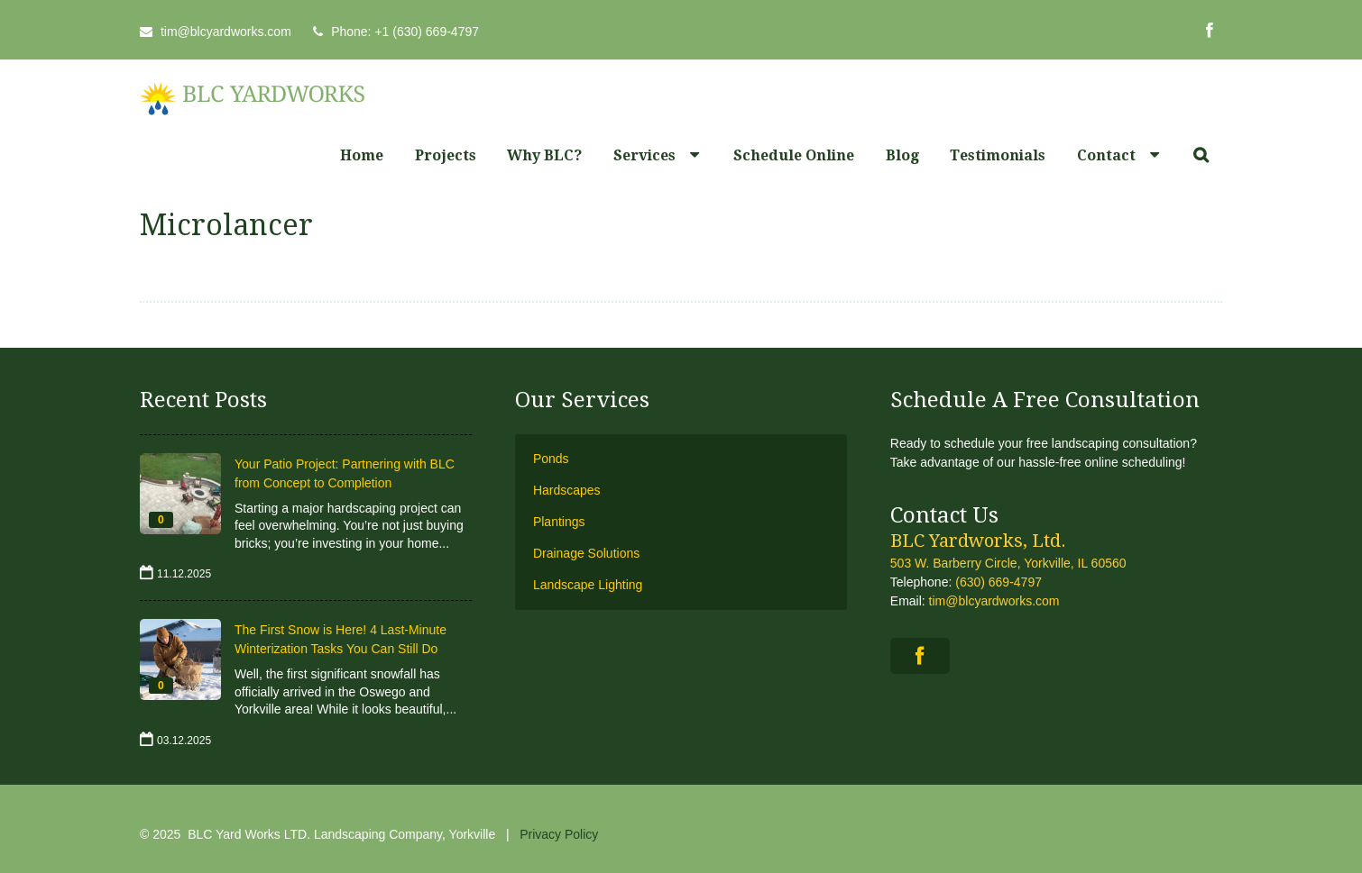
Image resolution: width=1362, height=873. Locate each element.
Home (361, 155)
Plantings (559, 521)
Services (644, 155)
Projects (445, 155)
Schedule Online (793, 155)
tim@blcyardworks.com (226, 31)
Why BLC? (544, 155)
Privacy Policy (559, 834)
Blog (902, 155)
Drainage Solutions (586, 553)
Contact (1106, 155)
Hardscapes (567, 490)
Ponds (551, 458)
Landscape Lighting (587, 584)
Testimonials (997, 155)
